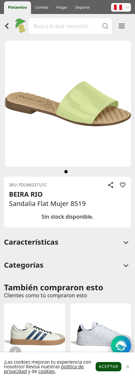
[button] (121, 7)
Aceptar (108, 366)
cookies (46, 371)
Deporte (82, 7)
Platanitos (17, 7)
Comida (41, 7)
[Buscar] (105, 26)
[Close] (127, 366)
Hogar (61, 7)
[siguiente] (66, 172)
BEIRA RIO (26, 194)
